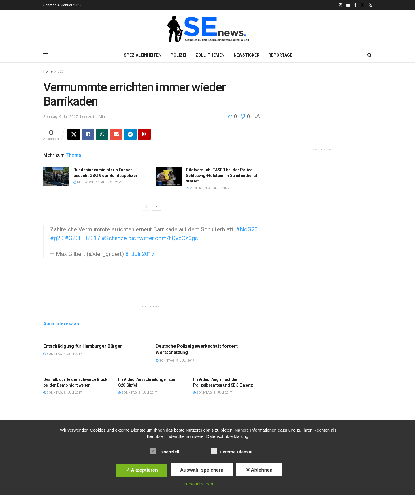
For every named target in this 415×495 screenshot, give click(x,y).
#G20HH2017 (82, 238)
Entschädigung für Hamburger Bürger (82, 346)
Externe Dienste (231, 450)
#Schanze (114, 238)
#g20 (56, 238)
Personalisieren (198, 483)
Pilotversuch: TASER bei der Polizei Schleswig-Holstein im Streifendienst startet (221, 175)
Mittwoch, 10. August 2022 (97, 182)
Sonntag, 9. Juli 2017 (60, 116)
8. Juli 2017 (139, 254)
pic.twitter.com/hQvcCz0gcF (164, 238)
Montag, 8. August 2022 (207, 188)
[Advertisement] (151, 287)
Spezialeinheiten (142, 55)
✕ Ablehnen (259, 470)
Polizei (178, 55)
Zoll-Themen (210, 55)
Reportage (280, 55)
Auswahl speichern (201, 470)
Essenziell (165, 450)
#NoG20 (247, 229)
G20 (60, 71)
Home (48, 71)
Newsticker (246, 55)
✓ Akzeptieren (142, 470)
